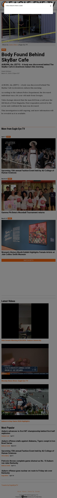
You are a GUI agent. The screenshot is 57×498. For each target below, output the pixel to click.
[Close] (50, 6)
